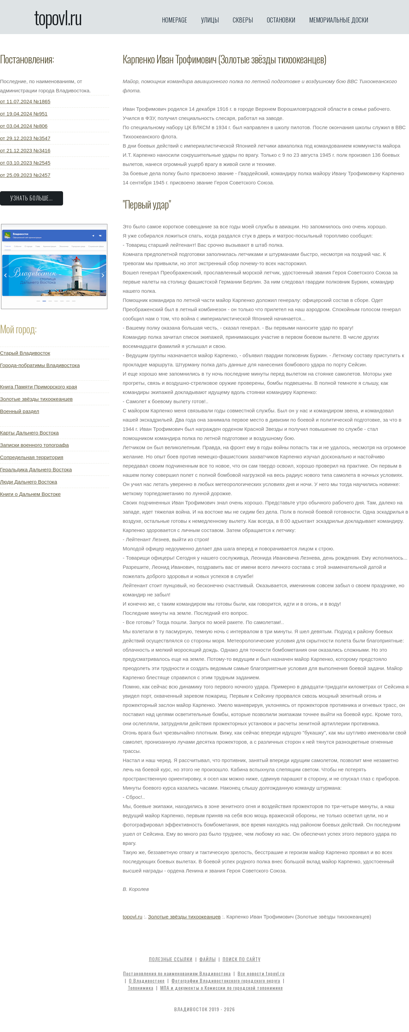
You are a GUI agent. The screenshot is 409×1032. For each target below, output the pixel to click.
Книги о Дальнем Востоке (30, 494)
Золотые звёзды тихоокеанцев (36, 399)
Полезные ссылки (171, 958)
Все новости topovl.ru (261, 973)
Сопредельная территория (31, 457)
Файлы (207, 958)
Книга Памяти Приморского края (38, 387)
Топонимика (140, 987)
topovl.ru (57, 17)
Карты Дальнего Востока (29, 433)
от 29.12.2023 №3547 (25, 138)
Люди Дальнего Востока (28, 482)
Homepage (174, 19)
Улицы (210, 19)
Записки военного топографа (34, 445)
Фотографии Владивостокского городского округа (225, 980)
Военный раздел (19, 411)
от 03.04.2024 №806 (23, 126)
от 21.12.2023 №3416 (25, 150)
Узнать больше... (31, 198)
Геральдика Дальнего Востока (36, 469)
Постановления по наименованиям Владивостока (177, 973)
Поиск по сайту (241, 958)
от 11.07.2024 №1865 (25, 101)
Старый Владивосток (25, 353)
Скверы (243, 19)
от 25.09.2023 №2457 (25, 175)
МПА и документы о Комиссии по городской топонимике (221, 987)
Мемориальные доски (338, 19)
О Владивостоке (147, 980)
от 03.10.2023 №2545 (25, 163)
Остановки (281, 19)
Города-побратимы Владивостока (40, 365)
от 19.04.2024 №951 (23, 114)
